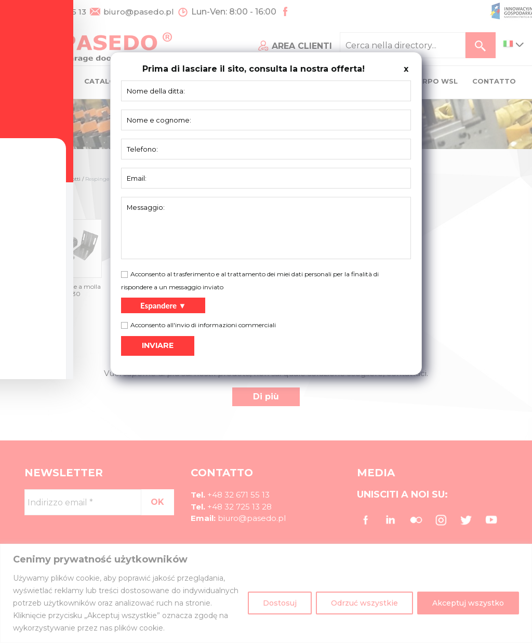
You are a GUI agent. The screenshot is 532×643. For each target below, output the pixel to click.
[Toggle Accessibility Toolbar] (24, 298)
